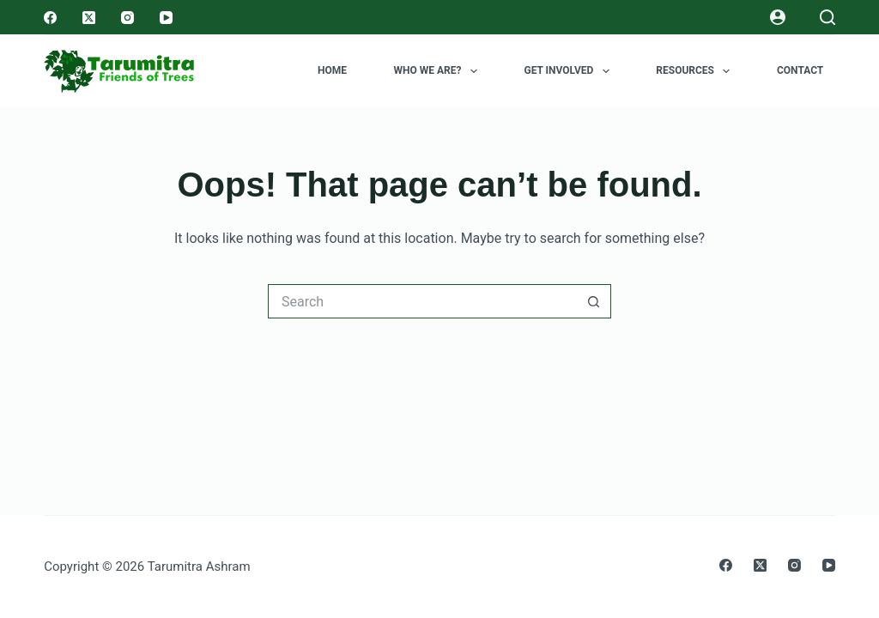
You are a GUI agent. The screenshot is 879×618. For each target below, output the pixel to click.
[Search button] (594, 301)
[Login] (777, 17)
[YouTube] (166, 17)
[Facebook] (50, 17)
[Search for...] (422, 301)
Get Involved (569, 71)
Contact (800, 70)
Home (332, 70)
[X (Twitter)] (88, 17)
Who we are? (439, 71)
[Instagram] (127, 17)
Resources (696, 71)
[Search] (827, 17)
